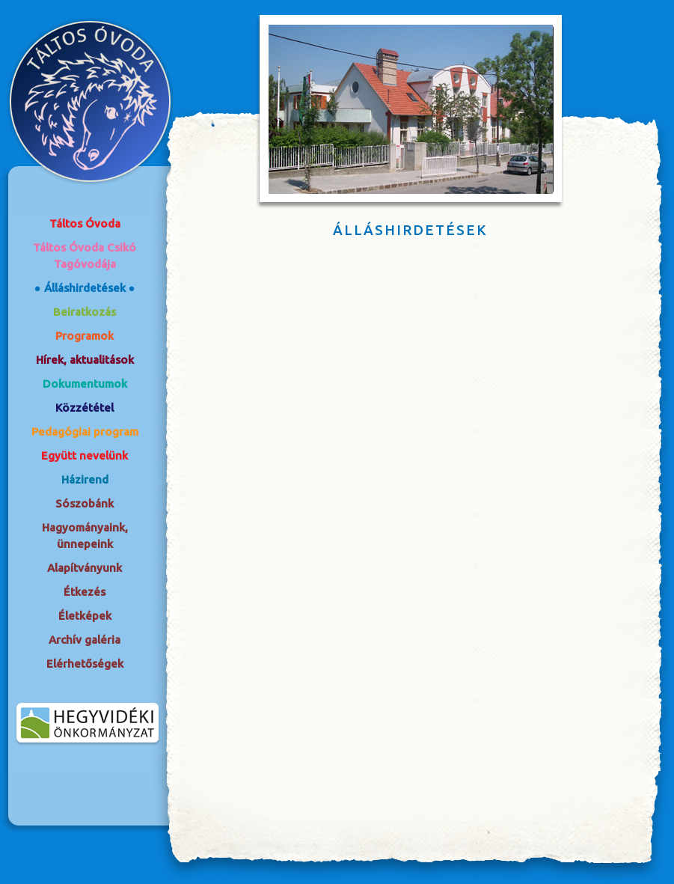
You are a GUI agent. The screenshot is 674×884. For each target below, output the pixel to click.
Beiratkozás (84, 311)
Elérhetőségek (84, 663)
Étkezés (84, 591)
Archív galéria (84, 639)
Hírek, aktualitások (85, 359)
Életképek (84, 615)
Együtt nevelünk (84, 455)
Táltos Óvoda (84, 223)
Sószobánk (84, 503)
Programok (84, 335)
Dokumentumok (85, 383)
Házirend (84, 479)
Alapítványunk (84, 567)
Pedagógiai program (84, 431)
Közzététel (84, 407)
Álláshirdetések (85, 287)
